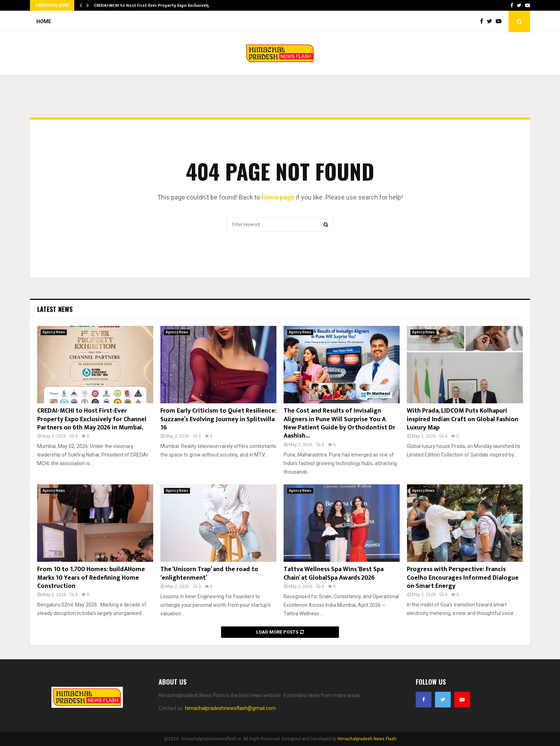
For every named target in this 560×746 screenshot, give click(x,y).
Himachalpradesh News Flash (367, 738)
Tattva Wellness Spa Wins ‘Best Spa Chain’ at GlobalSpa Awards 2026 (334, 573)
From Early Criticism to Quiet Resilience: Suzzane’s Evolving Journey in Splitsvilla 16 (218, 419)
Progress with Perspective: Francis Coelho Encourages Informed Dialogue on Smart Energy (463, 577)
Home (43, 21)
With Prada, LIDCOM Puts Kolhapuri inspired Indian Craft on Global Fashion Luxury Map (462, 419)
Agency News (53, 332)
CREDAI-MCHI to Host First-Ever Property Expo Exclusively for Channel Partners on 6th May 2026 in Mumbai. (91, 419)
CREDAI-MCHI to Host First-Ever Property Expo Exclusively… (153, 5)
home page (277, 197)
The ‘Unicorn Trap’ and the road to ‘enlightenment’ (209, 573)
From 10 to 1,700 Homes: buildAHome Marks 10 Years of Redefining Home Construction (91, 577)
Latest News (54, 309)
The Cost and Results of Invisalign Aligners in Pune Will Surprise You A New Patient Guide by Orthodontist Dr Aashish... (339, 423)
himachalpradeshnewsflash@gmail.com (230, 708)
